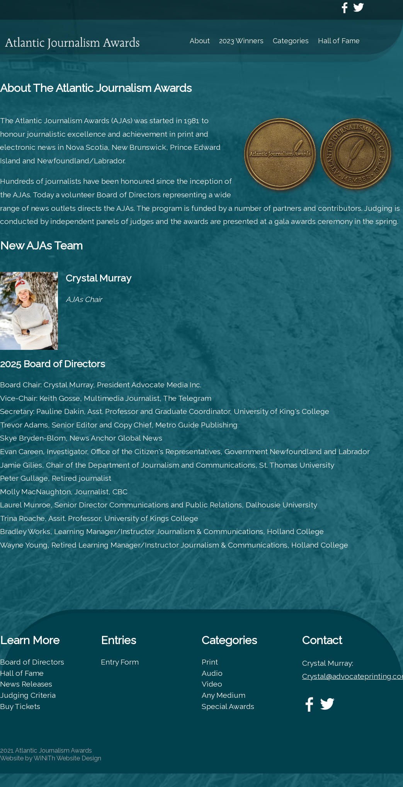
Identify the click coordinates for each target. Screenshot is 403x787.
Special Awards (228, 706)
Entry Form (120, 662)
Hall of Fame (339, 41)
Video (212, 684)
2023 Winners (241, 41)
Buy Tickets (20, 706)
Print (210, 662)
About (200, 41)
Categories (291, 41)
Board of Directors (32, 662)
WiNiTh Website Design (67, 758)
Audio (212, 673)
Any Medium (223, 695)
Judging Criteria (28, 695)
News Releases (26, 684)
